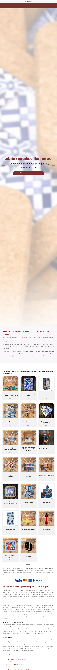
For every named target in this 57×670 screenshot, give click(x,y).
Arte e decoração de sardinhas (15, 664)
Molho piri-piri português (13, 667)
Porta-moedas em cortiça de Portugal (17, 659)
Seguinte (28, 564)
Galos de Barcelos (11, 662)
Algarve (43, 344)
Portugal (23, 337)
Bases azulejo (10, 657)
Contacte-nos (29, 1)
